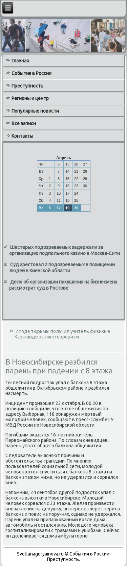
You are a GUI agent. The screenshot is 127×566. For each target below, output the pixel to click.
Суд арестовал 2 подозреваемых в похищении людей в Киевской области (62, 267)
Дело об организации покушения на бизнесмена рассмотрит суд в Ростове (63, 285)
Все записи (24, 123)
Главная (20, 60)
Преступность (27, 86)
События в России (31, 73)
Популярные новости (35, 111)
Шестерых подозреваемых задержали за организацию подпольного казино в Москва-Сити (64, 250)
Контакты (22, 136)
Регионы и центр (30, 98)
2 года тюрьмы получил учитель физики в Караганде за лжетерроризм (62, 334)
